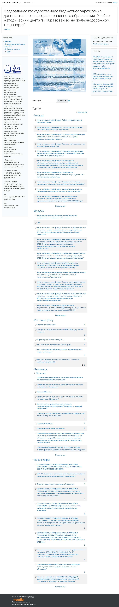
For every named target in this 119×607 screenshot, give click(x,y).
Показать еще (60, 206)
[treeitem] (14, 41)
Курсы (9, 52)
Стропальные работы (44, 423)
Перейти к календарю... (101, 44)
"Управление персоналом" (46, 325)
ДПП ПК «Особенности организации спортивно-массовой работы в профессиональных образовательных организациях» (61, 475)
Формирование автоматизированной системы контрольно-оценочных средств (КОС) (58, 361)
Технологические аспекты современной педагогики (55, 484)
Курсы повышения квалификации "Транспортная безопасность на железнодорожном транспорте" (61, 145)
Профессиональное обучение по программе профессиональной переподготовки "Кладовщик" (60, 386)
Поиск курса (36, 101)
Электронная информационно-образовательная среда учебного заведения (60, 331)
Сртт (38, 223)
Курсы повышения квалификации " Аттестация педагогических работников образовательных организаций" (59, 128)
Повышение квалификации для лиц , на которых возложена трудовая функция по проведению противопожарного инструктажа (61, 449)
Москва (39, 115)
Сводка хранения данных (21, 602)
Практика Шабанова (44, 392)
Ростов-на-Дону (43, 320)
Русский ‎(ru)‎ (28, 2)
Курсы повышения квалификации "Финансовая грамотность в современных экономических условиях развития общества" (59, 190)
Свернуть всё (82, 112)
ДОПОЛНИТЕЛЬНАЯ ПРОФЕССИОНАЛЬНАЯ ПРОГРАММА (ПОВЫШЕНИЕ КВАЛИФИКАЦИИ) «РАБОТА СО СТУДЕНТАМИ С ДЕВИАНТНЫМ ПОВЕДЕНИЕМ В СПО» (59, 467)
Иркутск (39, 210)
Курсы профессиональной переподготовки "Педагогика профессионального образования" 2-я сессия (57, 217)
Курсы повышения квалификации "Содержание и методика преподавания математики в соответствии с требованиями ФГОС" (61, 183)
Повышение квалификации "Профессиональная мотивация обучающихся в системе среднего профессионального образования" (58, 567)
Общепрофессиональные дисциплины (51, 428)
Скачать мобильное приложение (24, 604)
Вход (115, 2)
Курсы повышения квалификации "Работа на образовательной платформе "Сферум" (59, 121)
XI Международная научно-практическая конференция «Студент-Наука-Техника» (103, 76)
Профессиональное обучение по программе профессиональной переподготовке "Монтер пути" (60, 398)
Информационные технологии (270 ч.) (50, 340)
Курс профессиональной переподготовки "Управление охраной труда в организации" (59, 351)
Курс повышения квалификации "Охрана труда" (54, 345)
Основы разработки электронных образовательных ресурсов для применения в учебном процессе (60, 415)
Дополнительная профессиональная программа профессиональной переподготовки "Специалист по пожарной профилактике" (59, 406)
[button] (69, 101)
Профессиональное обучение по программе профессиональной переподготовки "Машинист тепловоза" (60, 379)
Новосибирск (42, 459)
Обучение (41, 373)
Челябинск (40, 369)
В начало (7, 29)
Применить (62, 101)
